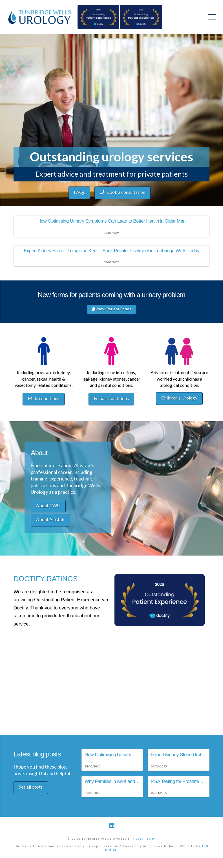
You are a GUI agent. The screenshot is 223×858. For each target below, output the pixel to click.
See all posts (31, 786)
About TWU (48, 505)
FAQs (79, 192)
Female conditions (111, 398)
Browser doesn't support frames (111, 649)
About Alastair (50, 519)
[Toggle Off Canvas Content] (212, 17)
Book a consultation (122, 192)
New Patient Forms (111, 308)
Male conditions (43, 398)
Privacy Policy (143, 838)
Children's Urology (179, 397)
